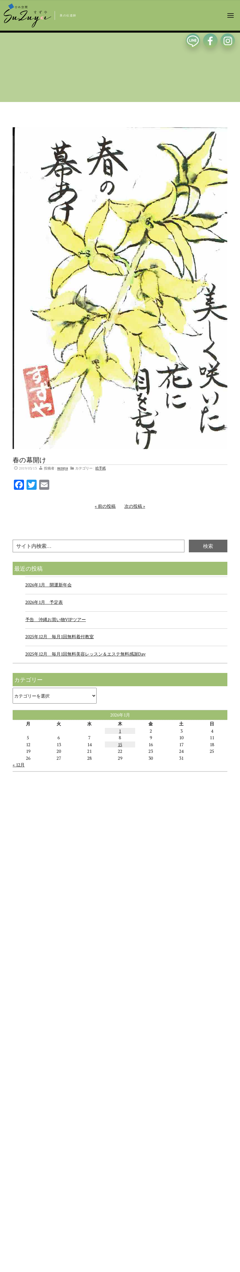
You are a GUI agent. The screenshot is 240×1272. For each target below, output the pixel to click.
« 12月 (19, 765)
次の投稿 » (134, 506)
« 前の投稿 (105, 506)
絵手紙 (100, 468)
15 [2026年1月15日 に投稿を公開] (120, 744)
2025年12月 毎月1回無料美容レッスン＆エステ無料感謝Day (85, 654)
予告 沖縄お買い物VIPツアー (55, 619)
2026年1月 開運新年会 (48, 585)
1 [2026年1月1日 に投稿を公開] (120, 731)
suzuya (62, 468)
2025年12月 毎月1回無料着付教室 (59, 636)
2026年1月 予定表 (44, 602)
